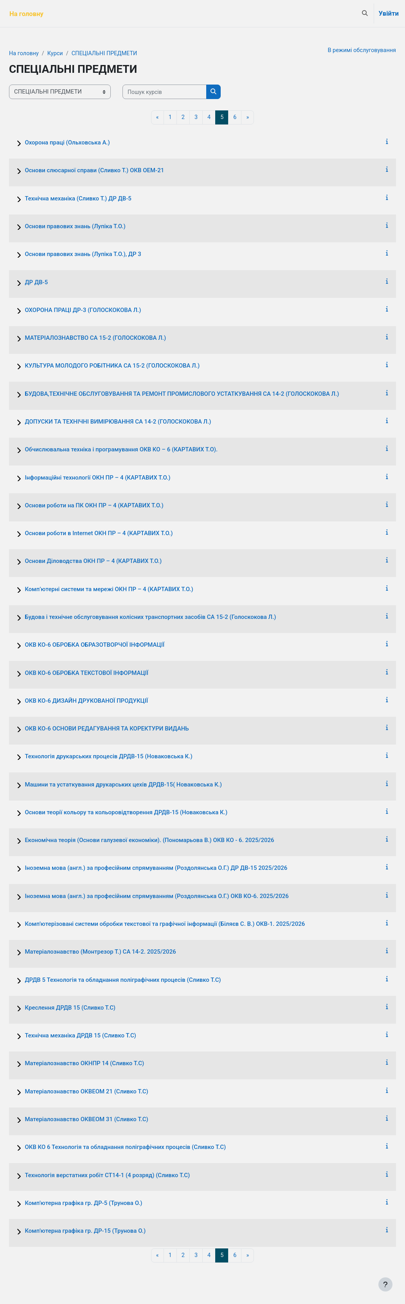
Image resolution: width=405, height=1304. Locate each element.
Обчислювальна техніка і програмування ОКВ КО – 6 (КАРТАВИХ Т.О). (139, 450)
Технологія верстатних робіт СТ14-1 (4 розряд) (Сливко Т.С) (126, 1175)
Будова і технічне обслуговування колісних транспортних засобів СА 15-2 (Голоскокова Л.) (169, 617)
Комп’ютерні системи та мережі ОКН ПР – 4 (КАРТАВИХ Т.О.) (127, 589)
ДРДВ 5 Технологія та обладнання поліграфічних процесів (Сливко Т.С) (141, 980)
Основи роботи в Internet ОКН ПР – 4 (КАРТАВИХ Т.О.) (117, 533)
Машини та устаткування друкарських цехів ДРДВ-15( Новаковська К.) (142, 784)
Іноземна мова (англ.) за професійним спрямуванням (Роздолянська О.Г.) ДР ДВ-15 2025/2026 (174, 868)
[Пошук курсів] (183, 92)
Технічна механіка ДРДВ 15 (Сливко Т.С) (99, 1035)
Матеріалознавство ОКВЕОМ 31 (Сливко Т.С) (105, 1119)
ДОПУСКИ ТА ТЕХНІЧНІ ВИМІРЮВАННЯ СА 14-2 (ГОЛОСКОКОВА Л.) (136, 422)
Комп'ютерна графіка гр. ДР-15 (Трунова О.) (103, 1231)
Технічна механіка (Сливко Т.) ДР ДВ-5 (96, 198)
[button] (365, 13)
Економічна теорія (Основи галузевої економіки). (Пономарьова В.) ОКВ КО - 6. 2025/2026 (168, 840)
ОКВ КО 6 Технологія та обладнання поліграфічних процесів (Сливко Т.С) (144, 1147)
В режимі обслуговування (342, 50)
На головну (43, 53)
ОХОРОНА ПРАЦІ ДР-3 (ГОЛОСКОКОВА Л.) (101, 310)
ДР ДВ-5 (55, 282)
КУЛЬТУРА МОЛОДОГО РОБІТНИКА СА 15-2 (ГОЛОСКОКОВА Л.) (130, 366)
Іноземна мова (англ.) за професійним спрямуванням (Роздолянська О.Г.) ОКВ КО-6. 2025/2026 (175, 896)
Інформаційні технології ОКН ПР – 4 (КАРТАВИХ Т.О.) (116, 478)
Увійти (389, 13)
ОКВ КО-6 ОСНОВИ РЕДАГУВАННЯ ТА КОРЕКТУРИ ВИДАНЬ (125, 728)
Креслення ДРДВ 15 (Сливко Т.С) (88, 1008)
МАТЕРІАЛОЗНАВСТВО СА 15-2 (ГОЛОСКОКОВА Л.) (114, 338)
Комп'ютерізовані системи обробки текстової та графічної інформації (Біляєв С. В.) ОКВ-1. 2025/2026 (183, 924)
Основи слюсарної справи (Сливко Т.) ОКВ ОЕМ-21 (113, 171)
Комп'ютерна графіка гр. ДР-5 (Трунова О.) (102, 1203)
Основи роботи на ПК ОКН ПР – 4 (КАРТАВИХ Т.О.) (112, 505)
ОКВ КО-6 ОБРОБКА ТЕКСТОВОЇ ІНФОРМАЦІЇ (105, 673)
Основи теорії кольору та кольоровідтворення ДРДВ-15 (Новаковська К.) (144, 812)
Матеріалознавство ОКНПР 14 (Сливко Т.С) (103, 1064)
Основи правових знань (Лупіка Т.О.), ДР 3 (101, 254)
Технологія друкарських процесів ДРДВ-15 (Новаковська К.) (127, 757)
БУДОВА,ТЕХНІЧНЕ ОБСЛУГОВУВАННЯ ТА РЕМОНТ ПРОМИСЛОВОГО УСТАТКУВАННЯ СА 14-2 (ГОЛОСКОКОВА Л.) (200, 394)
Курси (75, 53)
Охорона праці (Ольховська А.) (85, 142)
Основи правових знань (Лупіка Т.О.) (93, 226)
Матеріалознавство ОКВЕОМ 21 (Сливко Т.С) (105, 1091)
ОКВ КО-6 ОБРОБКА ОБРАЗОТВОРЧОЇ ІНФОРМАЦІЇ (113, 645)
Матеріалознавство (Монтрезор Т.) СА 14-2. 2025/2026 (118, 952)
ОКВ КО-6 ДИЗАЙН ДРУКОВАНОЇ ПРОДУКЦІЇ (105, 701)
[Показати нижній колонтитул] (385, 1284)
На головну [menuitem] (26, 14)
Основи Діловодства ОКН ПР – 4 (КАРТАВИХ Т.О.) (111, 561)
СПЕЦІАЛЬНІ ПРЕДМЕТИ (126, 53)
